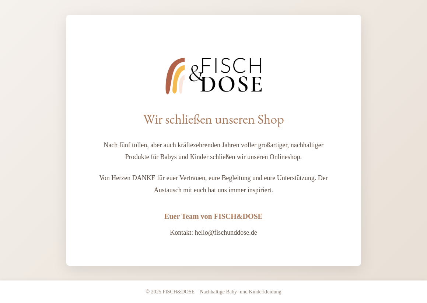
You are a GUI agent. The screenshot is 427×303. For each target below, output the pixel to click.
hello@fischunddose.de (226, 232)
